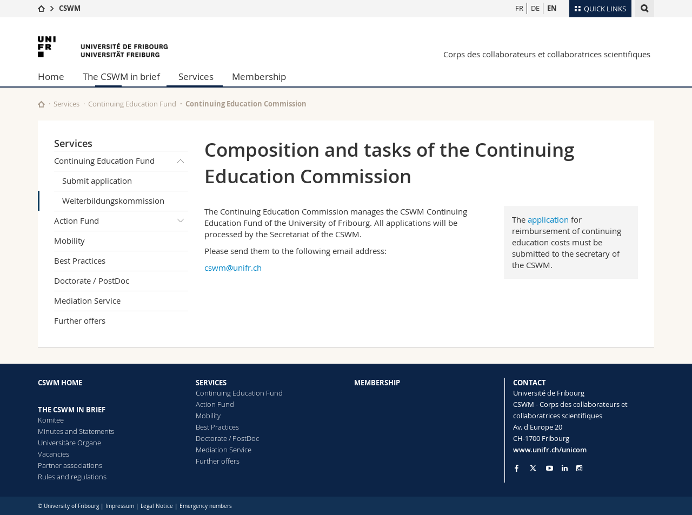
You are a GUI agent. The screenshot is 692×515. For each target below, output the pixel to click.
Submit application (97, 180)
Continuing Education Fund (132, 104)
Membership (259, 76)
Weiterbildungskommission (113, 200)
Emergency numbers (205, 506)
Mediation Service (87, 300)
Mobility (69, 240)
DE (535, 8)
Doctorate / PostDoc (91, 280)
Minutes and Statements (76, 431)
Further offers (79, 320)
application (548, 219)
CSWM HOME (60, 382)
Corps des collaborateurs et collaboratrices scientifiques (546, 54)
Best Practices (79, 260)
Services (196, 76)
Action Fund (121, 221)
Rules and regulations (72, 476)
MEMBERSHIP (377, 382)
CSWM (70, 8)
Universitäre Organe (69, 442)
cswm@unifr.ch (233, 267)
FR (519, 8)
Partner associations (70, 465)
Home (51, 76)
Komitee (51, 420)
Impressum (119, 506)
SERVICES (211, 382)
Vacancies (53, 454)
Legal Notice (157, 506)
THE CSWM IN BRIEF (71, 409)
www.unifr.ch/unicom (550, 449)
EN (552, 8)
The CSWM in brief (121, 76)
